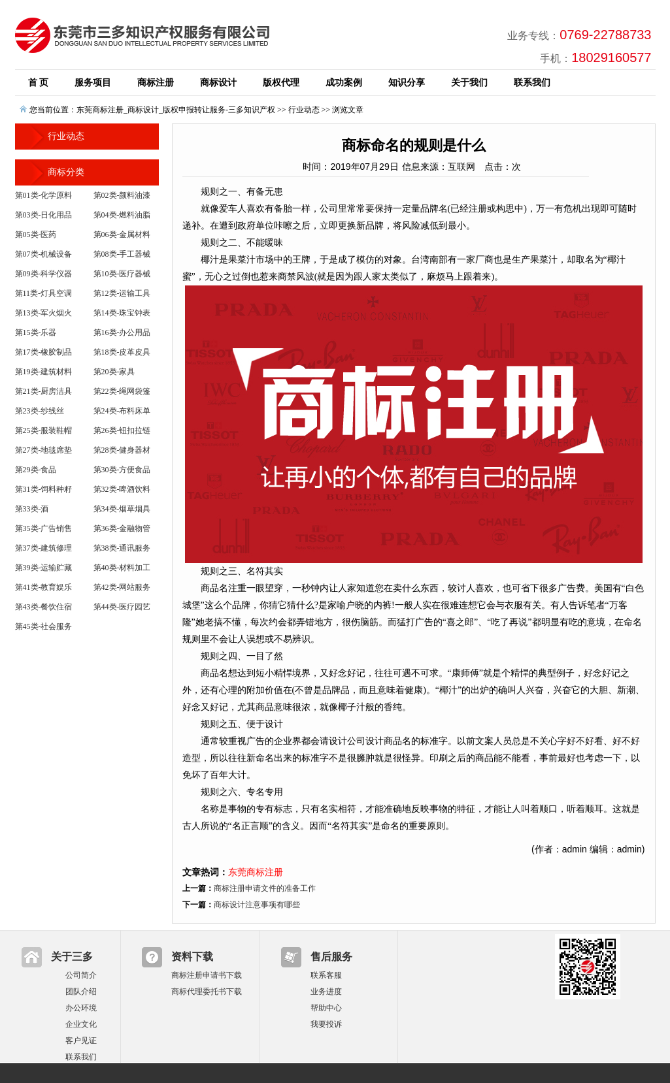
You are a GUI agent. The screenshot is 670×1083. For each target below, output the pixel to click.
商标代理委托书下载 (206, 991)
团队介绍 (81, 991)
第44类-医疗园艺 (122, 606)
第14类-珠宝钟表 (122, 312)
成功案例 (344, 83)
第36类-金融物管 (122, 528)
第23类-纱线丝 (40, 410)
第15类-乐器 (36, 332)
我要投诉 (326, 1024)
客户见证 (81, 1040)
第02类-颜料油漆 (122, 195)
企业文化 (81, 1024)
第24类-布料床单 (122, 410)
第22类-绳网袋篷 (122, 391)
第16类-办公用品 (122, 332)
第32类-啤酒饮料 (122, 489)
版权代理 (281, 83)
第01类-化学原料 (44, 195)
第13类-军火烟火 (44, 312)
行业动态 (304, 109)
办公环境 (81, 1007)
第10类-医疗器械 (122, 273)
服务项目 (93, 83)
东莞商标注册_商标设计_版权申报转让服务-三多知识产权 (175, 109)
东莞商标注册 (255, 872)
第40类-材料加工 (122, 567)
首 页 (38, 83)
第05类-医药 (36, 234)
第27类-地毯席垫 (44, 450)
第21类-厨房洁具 (44, 391)
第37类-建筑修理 (44, 548)
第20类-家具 (114, 371)
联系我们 (532, 83)
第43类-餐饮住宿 (44, 606)
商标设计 (218, 83)
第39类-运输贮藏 (44, 567)
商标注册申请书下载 (206, 975)
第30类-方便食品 (122, 469)
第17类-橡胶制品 (44, 352)
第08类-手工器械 (122, 254)
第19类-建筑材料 (44, 371)
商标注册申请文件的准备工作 (265, 888)
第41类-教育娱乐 (44, 587)
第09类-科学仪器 (44, 273)
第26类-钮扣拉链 (122, 430)
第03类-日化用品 (44, 214)
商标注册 (155, 83)
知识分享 (406, 83)
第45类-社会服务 (44, 626)
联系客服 (326, 975)
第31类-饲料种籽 (44, 489)
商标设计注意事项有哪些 (257, 904)
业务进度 (326, 991)
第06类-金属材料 (122, 234)
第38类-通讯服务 (122, 548)
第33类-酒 (32, 508)
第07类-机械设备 (44, 254)
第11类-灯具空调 (44, 293)
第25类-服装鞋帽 (44, 430)
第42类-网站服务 (122, 587)
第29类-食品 (36, 469)
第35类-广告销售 (44, 528)
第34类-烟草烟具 (122, 508)
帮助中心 (326, 1007)
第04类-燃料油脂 (122, 214)
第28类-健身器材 (122, 450)
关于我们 (469, 83)
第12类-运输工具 (122, 293)
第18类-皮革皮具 (122, 352)
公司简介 (81, 975)
